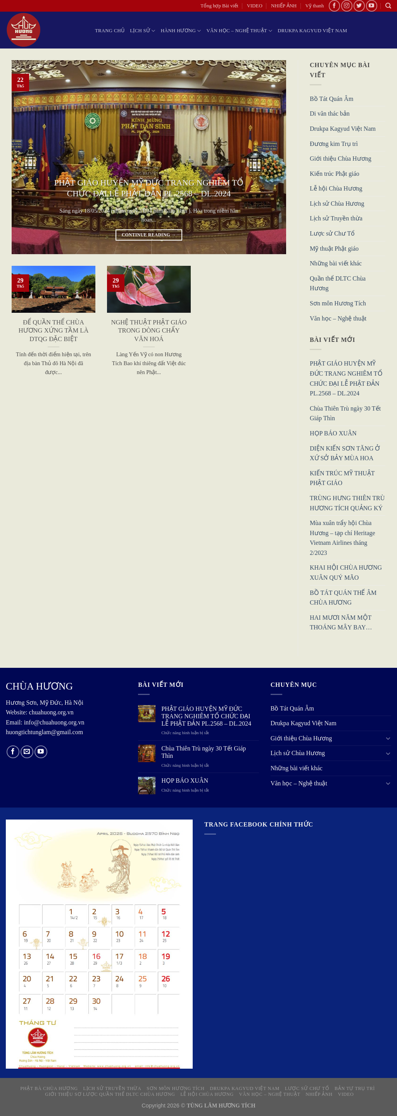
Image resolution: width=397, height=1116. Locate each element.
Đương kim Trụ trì (334, 143)
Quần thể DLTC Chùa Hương (338, 283)
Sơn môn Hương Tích (338, 303)
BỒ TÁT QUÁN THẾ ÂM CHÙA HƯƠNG (343, 597)
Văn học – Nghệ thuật (239, 31)
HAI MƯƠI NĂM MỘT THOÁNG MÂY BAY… (341, 622)
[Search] (388, 5)
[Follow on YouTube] (371, 5)
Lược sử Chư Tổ (332, 233)
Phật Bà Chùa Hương (49, 1088)
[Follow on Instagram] (346, 5)
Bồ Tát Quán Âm (331, 98)
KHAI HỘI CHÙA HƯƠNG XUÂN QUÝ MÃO (346, 573)
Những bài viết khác (336, 263)
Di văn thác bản (330, 114)
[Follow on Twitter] (359, 5)
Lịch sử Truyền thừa (336, 218)
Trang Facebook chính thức (258, 824)
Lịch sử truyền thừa (112, 1088)
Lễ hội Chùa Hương (336, 188)
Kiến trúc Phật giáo (334, 173)
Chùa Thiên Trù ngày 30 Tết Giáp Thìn (345, 413)
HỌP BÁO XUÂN (333, 433)
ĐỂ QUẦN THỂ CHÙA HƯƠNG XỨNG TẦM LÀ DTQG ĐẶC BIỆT (54, 331)
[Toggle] (388, 738)
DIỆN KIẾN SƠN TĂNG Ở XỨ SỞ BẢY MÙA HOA (345, 453)
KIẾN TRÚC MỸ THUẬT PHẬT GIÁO (342, 478)
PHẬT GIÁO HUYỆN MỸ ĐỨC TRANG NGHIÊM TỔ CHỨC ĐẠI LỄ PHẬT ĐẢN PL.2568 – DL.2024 (149, 188)
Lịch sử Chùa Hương (337, 203)
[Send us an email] (27, 751)
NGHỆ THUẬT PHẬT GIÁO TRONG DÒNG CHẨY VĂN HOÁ (148, 331)
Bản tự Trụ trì (355, 1088)
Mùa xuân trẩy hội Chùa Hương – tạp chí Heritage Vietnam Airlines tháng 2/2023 (342, 538)
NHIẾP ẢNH (284, 6)
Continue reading (149, 234)
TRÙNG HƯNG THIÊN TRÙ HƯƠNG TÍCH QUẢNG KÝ (347, 503)
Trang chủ (109, 30)
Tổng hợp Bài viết (219, 6)
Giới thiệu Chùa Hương (340, 159)
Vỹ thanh (315, 6)
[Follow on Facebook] (334, 5)
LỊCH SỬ (142, 31)
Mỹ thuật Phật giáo (334, 248)
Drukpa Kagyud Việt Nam (312, 30)
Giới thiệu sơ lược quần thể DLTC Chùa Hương (110, 1094)
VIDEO (254, 6)
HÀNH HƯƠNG (181, 31)
